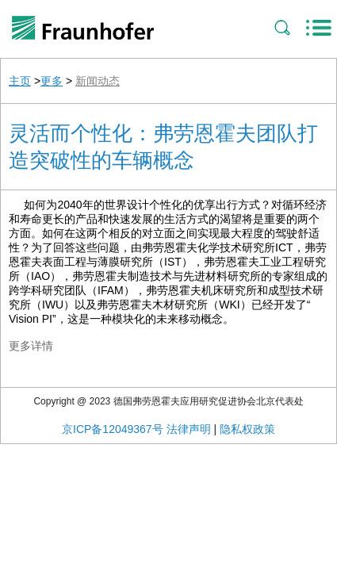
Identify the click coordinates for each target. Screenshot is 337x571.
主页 (20, 81)
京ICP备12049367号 (112, 429)
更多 (51, 81)
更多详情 (31, 345)
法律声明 (189, 429)
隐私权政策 (247, 429)
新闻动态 (97, 81)
